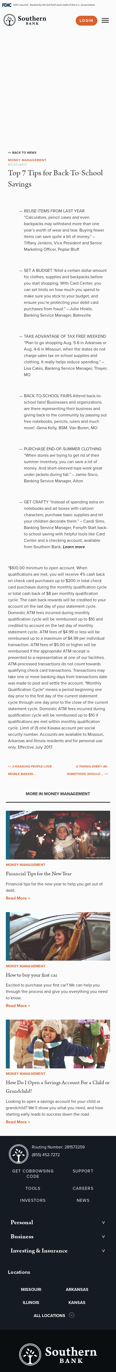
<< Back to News (22, 152)
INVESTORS (33, 1200)
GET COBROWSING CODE (33, 1173)
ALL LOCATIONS (50, 1316)
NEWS (83, 1200)
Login (86, 20)
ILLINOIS (31, 1302)
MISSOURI (31, 1289)
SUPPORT (83, 1171)
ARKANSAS (77, 1289)
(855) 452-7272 (46, 1155)
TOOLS (33, 1188)
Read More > (18, 898)
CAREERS (83, 1188)
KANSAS (76, 1302)
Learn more (74, 547)
